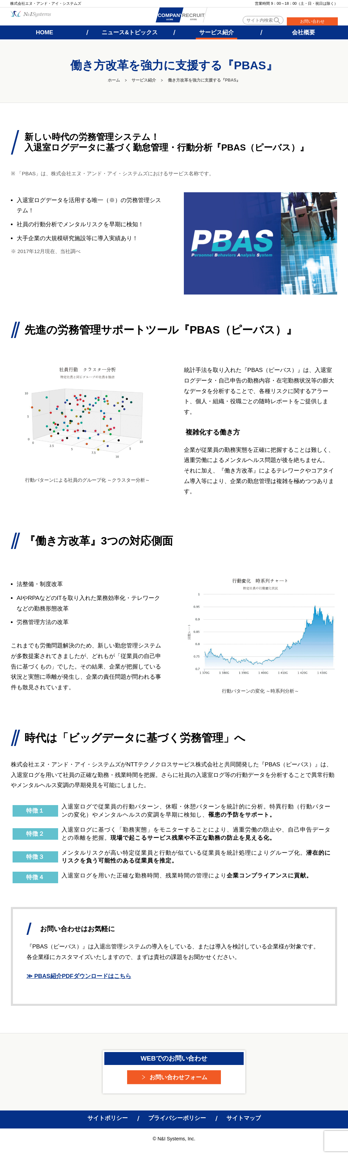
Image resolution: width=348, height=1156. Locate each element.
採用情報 (218, 17)
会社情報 (178, 17)
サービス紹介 (144, 80)
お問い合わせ (312, 21)
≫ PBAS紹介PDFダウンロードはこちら (79, 976)
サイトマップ (243, 1118)
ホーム (114, 80)
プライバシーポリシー (177, 1118)
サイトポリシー (107, 1118)
